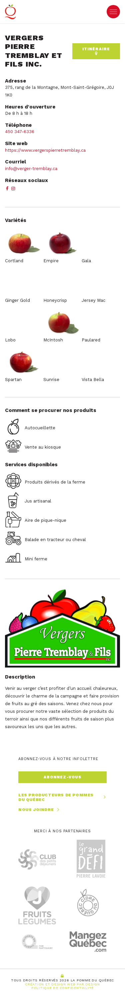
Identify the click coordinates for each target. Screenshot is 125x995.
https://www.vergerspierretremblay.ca (45, 150)
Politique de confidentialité (62, 988)
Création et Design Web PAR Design (62, 984)
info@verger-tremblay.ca (31, 168)
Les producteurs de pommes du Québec (62, 797)
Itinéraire (96, 51)
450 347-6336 (20, 131)
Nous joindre (39, 809)
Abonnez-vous (62, 777)
